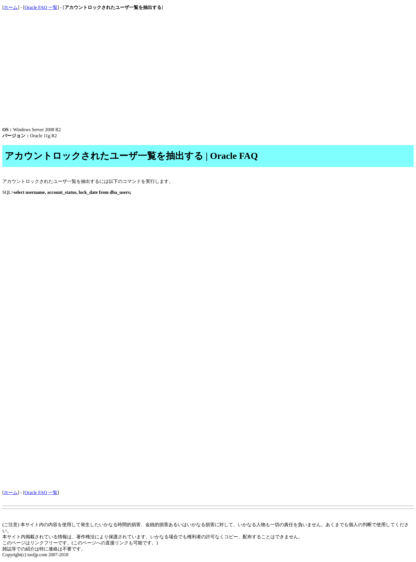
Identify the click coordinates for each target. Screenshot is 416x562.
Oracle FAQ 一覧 (41, 7)
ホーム (11, 7)
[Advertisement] (175, 76)
